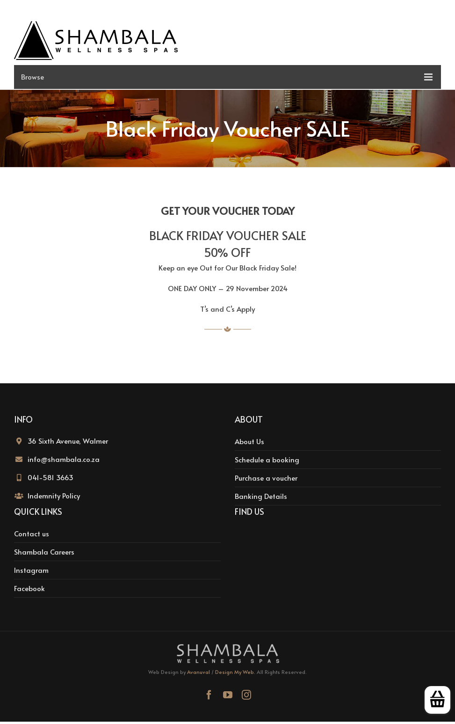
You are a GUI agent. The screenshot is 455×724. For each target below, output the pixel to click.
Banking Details (261, 496)
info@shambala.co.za (64, 459)
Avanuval (198, 671)
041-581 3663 (50, 477)
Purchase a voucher (266, 478)
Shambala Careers (44, 551)
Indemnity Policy (54, 495)
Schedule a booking (267, 459)
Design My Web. (235, 671)
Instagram (31, 570)
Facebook (29, 588)
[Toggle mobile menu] (227, 77)
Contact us (31, 533)
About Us (249, 441)
